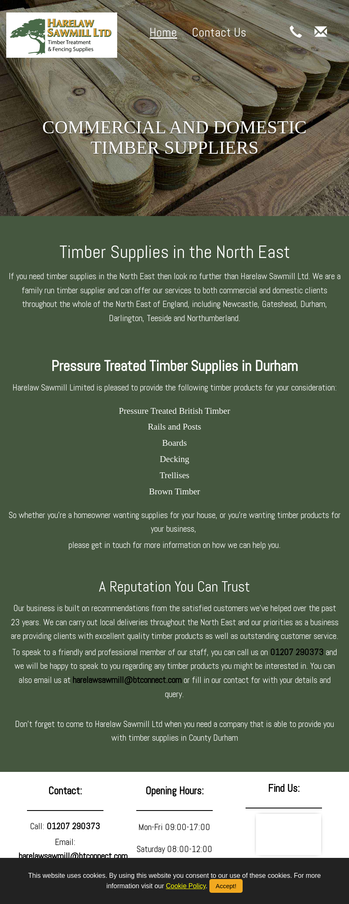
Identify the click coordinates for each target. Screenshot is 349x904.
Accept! (226, 885)
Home (163, 32)
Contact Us (219, 32)
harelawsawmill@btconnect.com (127, 679)
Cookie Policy (186, 885)
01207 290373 (297, 652)
